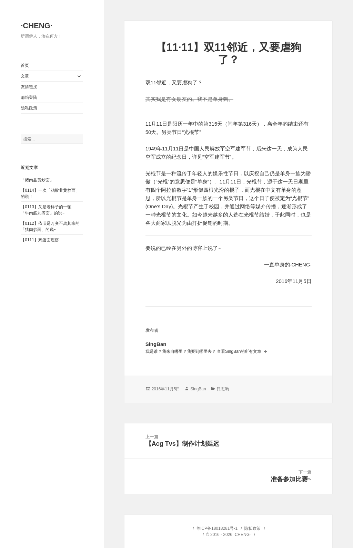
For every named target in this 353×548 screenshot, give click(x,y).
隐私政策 (29, 108)
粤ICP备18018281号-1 (217, 528)
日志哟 (222, 389)
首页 (25, 65)
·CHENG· (36, 25)
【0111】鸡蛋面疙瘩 (40, 240)
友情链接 (29, 86)
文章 (25, 76)
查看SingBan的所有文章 (240, 351)
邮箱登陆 (29, 97)
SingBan (198, 389)
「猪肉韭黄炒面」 (37, 180)
